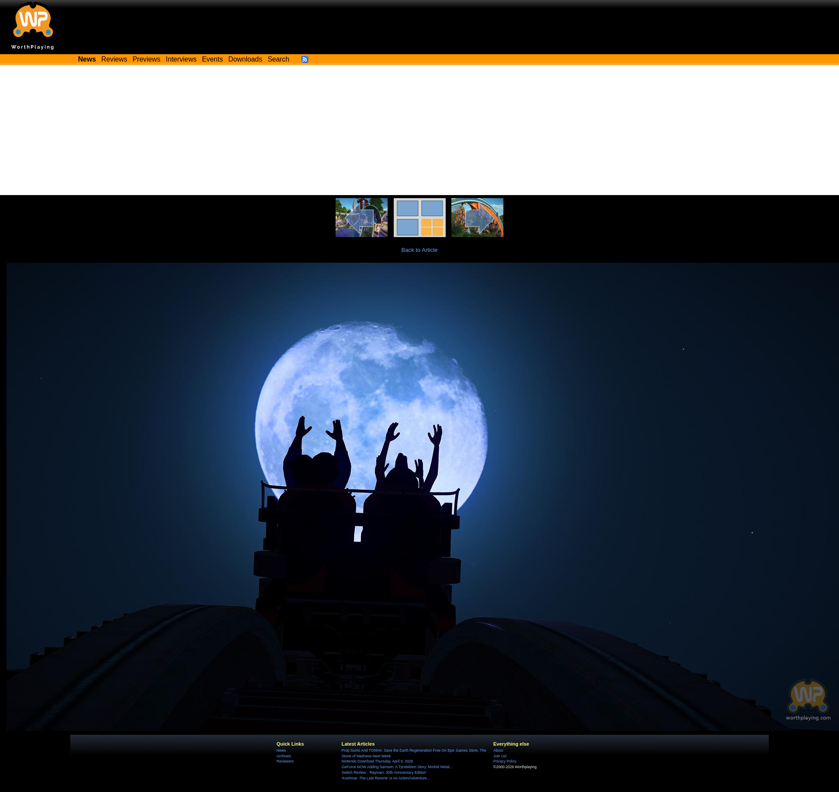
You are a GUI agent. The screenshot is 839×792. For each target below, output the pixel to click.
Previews (146, 59)
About (498, 750)
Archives (284, 756)
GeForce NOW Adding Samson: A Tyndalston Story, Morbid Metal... (397, 767)
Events (212, 59)
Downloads (245, 59)
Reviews (114, 59)
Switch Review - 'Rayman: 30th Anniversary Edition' (384, 772)
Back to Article (420, 250)
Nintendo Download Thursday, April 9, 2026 (377, 761)
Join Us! (500, 756)
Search (278, 59)
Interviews (181, 59)
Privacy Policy (504, 761)
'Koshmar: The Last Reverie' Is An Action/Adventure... (386, 778)
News (281, 750)
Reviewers (285, 761)
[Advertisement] (419, 130)
